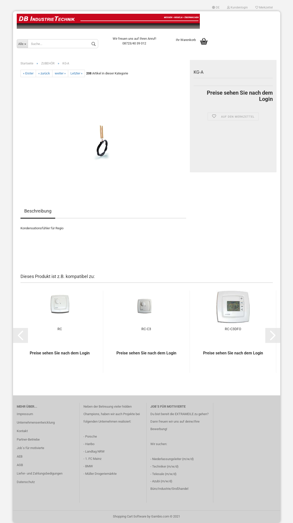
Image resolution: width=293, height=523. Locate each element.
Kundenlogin (237, 7)
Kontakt (22, 431)
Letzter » (76, 73)
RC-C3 (146, 329)
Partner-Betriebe (28, 439)
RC (59, 329)
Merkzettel (264, 7)
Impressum (25, 414)
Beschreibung (37, 211)
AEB (19, 456)
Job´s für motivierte (30, 448)
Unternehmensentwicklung (36, 422)
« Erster (28, 73)
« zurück (44, 73)
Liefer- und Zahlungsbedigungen (39, 473)
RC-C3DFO (233, 329)
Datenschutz (26, 482)
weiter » (60, 73)
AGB (20, 465)
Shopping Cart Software (129, 516)
